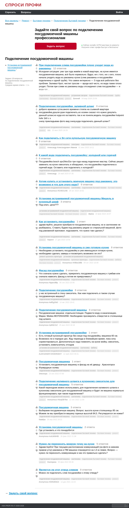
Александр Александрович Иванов (62, 147)
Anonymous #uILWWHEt (49, 436)
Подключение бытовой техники (70, 20)
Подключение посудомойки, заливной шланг (66, 106)
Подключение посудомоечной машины (63, 310)
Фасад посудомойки (51, 270)
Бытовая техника (41, 20)
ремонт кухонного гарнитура (51, 257)
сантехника (44, 99)
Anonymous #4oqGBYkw (57, 400)
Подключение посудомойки (56, 290)
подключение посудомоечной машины (55, 95)
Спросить (10, 12)
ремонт (68, 99)
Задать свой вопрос (23, 493)
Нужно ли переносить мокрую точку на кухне (66, 444)
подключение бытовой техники (101, 95)
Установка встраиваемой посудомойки (63, 332)
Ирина (91, 214)
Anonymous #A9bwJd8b (72, 263)
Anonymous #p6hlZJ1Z (48, 325)
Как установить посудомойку (57, 221)
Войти (119, 12)
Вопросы (26, 12)
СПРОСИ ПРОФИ (23, 5)
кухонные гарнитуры (79, 260)
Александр (51, 174)
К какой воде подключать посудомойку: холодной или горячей (77, 155)
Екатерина (51, 462)
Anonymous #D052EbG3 (49, 482)
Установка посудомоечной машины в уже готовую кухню (74, 247)
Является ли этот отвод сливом (58, 469)
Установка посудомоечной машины (60, 427)
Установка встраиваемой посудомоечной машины (20, 67)
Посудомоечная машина (54, 407)
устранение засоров (79, 95)
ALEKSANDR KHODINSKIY (50, 354)
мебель (118, 260)
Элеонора (43, 374)
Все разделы (11, 20)
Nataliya (42, 419)
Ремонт (25, 20)
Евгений (76, 98)
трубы (117, 95)
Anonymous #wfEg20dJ (48, 302)
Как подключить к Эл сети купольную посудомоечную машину (77, 138)
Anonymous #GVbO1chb (57, 191)
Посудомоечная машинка (54, 361)
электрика (75, 144)
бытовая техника (56, 99)
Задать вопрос (56, 46)
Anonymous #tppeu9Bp (48, 283)
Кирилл (50, 240)
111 (48, 130)
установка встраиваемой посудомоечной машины (59, 211)
